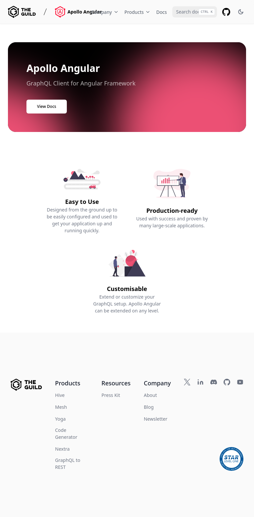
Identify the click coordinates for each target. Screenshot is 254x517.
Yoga (60, 419)
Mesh (61, 407)
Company (105, 12)
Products (137, 12)
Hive (60, 395)
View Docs (46, 106)
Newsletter (155, 419)
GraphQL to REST (67, 463)
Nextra (62, 449)
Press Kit (111, 395)
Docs (161, 12)
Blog (149, 407)
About (150, 395)
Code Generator (66, 433)
